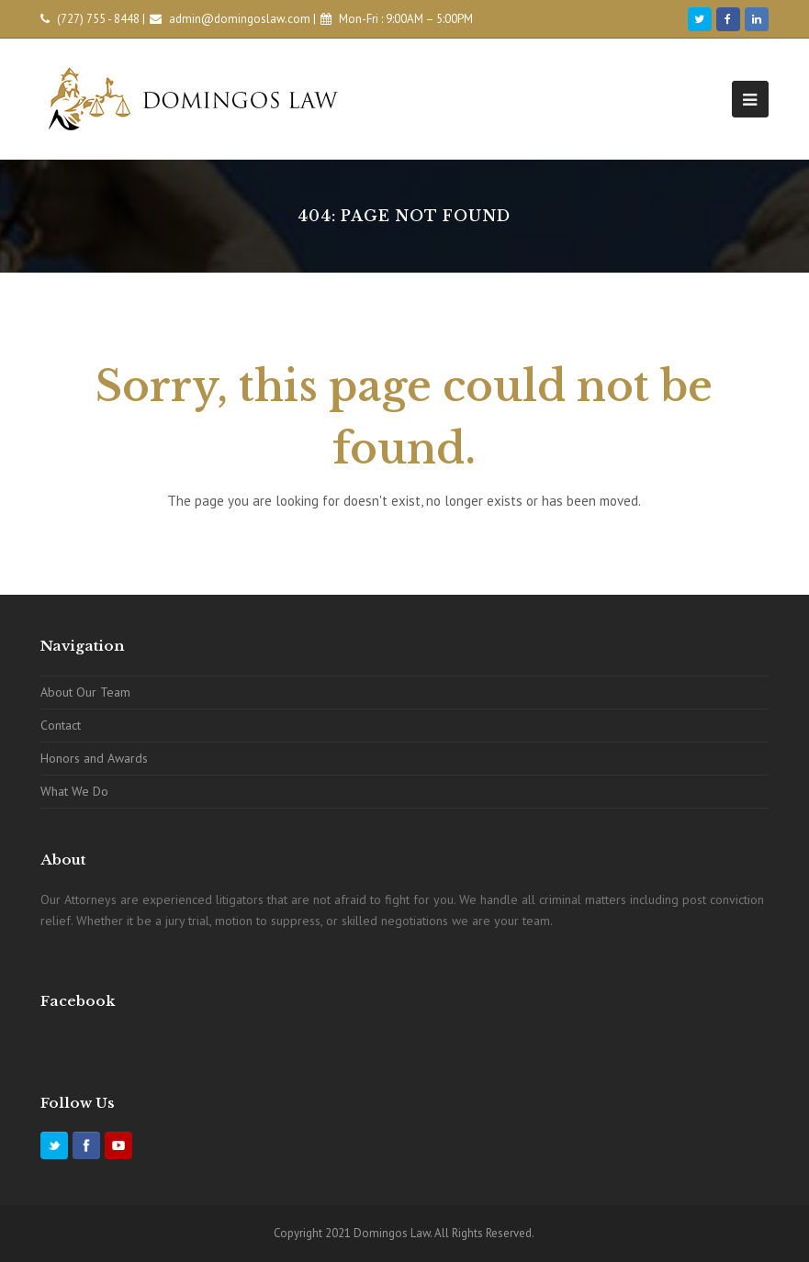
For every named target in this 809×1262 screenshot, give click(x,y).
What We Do (74, 791)
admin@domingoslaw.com (239, 19)
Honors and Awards (94, 758)
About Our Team (85, 692)
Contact (60, 725)
